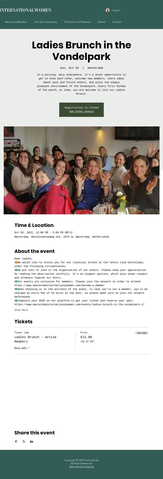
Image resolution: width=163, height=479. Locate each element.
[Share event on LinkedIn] (31, 441)
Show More (21, 310)
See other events (81, 111)
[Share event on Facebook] (16, 441)
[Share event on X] (23, 441)
